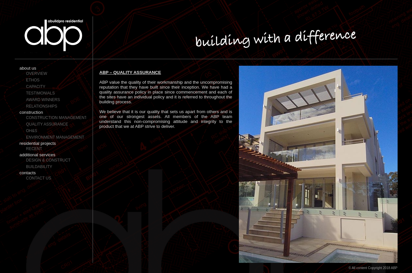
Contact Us (38, 178)
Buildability (39, 166)
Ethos (33, 80)
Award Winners (43, 99)
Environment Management (55, 137)
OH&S (31, 130)
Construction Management (56, 117)
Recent (34, 148)
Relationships (41, 106)
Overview (36, 73)
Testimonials (40, 93)
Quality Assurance (47, 124)
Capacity (35, 86)
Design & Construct (48, 160)
